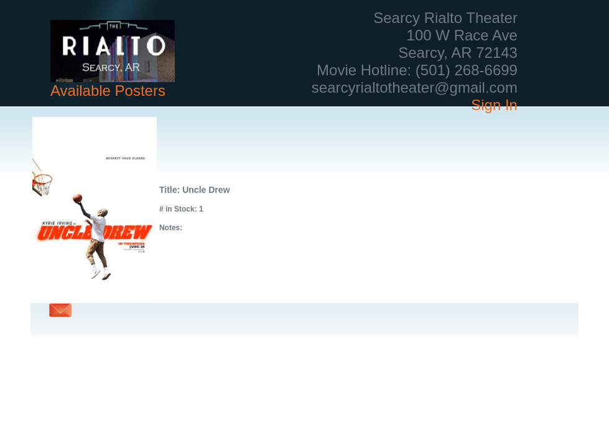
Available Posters (107, 90)
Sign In (494, 104)
